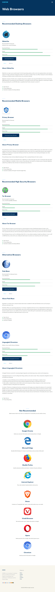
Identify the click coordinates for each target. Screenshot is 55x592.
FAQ (21, 579)
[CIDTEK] (5, 2)
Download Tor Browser (10, 214)
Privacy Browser (8, 117)
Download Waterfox (9, 58)
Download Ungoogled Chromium (12, 358)
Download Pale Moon (9, 289)
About (21, 576)
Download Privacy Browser (11, 135)
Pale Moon (6, 271)
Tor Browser (6, 196)
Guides (21, 574)
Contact (21, 577)
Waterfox (5, 41)
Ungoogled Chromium (10, 342)
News (21, 572)
